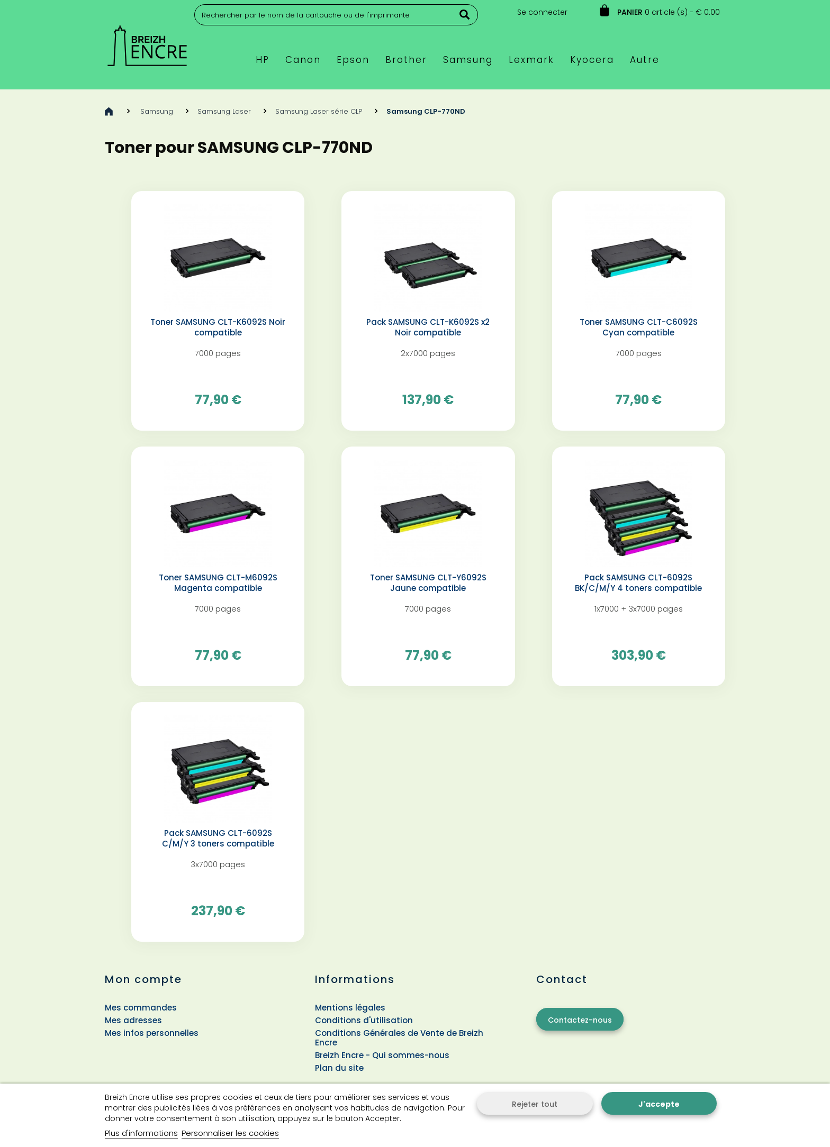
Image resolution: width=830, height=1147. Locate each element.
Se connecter (542, 12)
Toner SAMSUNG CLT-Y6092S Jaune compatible (428, 583)
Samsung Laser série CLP (318, 111)
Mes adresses (133, 1020)
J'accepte (659, 1104)
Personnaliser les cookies (230, 1133)
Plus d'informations (141, 1133)
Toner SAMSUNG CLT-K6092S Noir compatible (217, 327)
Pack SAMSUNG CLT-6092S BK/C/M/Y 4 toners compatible (638, 583)
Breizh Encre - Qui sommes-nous (382, 1055)
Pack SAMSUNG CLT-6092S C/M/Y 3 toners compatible (218, 838)
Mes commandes (141, 1007)
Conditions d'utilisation (364, 1020)
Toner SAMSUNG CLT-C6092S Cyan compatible (639, 327)
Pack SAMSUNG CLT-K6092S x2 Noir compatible (428, 327)
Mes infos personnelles (152, 1033)
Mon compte (143, 979)
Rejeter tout (534, 1104)
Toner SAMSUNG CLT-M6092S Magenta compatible (218, 583)
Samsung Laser (224, 111)
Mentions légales (350, 1007)
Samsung (156, 111)
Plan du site (339, 1067)
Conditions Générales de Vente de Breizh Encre (399, 1037)
